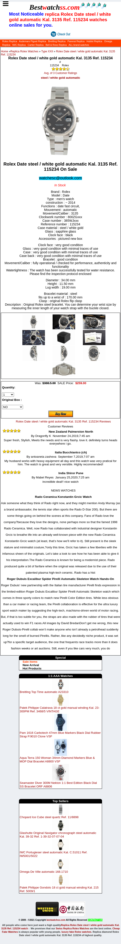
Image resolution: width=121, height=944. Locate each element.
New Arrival (31, 665)
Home (4, 51)
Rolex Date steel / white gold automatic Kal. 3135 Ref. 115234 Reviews (63, 421)
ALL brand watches (79, 45)
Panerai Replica (75, 41)
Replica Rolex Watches (24, 51)
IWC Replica (19, 45)
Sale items (30, 661)
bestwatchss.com (56, 920)
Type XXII (47, 51)
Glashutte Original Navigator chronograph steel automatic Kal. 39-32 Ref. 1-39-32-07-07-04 (58, 834)
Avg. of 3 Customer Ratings (60, 73)
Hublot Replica (94, 41)
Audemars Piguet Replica (32, 41)
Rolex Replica (9, 41)
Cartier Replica (36, 45)
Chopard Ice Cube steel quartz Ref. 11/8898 (49, 817)
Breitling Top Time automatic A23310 (44, 692)
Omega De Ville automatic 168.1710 (44, 871)
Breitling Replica (56, 41)
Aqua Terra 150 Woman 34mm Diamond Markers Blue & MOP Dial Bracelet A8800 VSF (57, 759)
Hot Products (32, 668)
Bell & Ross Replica (56, 45)
